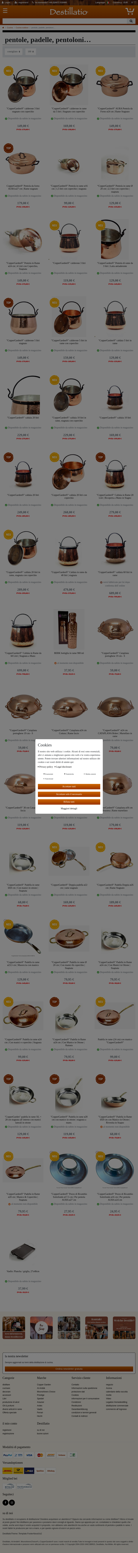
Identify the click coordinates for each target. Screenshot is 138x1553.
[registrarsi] (21, 2)
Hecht (39, 1416)
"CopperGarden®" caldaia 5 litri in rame (114, 342)
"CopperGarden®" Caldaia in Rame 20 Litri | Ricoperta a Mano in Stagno (115, 496)
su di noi (40, 1430)
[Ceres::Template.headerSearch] (131, 21)
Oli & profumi (8, 1405)
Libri (4, 1398)
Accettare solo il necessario (69, 794)
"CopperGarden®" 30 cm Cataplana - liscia (23, 809)
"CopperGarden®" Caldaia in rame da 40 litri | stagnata (69, 574)
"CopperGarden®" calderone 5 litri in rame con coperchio (69, 342)
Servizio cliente (81, 1378)
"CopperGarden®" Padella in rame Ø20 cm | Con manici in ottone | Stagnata (23, 888)
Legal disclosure (63, 767)
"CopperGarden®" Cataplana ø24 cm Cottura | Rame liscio (69, 732)
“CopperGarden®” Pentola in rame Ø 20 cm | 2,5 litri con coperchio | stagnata (115, 189)
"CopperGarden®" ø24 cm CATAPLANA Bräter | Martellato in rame (115, 733)
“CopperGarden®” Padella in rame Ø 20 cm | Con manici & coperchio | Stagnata (69, 965)
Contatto (75, 1384)
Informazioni (114, 1378)
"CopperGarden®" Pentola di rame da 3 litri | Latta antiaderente (115, 264)
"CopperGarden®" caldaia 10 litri (115, 417)
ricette (108, 1395)
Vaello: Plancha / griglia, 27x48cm (23, 1271)
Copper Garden (44, 1384)
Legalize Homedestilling (116, 1402)
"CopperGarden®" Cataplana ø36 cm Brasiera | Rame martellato (115, 809)
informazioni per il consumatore (85, 1398)
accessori (7, 1395)
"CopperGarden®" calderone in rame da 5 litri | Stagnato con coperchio (68, 110)
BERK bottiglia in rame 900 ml (69, 653)
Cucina (10, 28)
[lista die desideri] (134, 2)
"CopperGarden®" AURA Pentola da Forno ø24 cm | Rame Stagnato (114, 110)
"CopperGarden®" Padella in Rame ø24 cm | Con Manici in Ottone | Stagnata (115, 965)
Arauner (40, 1402)
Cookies (75, 1395)
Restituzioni (77, 1405)
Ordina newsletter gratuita (68, 1368)
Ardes (39, 1405)
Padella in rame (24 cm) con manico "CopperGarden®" (115, 1041)
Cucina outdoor (22, 28)
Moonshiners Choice (46, 1392)
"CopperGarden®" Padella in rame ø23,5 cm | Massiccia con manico (23, 964)
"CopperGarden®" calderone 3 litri (69, 263)
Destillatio (43, 1423)
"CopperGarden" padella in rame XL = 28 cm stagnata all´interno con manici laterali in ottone (23, 1120)
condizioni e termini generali (84, 1412)
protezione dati (78, 1392)
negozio (109, 1384)
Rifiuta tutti (69, 802)
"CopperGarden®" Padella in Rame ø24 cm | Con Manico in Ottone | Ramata (69, 1042)
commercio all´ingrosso (116, 1409)
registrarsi (7, 1430)
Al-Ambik (41, 1388)
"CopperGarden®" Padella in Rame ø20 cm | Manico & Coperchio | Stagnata (23, 1197)
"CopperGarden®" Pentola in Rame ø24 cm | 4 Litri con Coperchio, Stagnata (23, 266)
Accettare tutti (69, 786)
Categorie (8, 1378)
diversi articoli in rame (12, 1409)
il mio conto (10, 1423)
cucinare (6, 1388)
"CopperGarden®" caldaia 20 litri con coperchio (69, 496)
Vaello (39, 1409)
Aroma (109, 1388)
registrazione (8, 1433)
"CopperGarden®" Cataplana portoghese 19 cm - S (115, 654)
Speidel (40, 1398)
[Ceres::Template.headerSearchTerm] (65, 21)
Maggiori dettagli (69, 808)
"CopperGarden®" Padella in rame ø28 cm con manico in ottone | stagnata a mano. (69, 1120)
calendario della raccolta (117, 1392)
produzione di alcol (11, 1402)
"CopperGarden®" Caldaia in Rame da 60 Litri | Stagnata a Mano (23, 654)
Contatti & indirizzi (80, 1416)
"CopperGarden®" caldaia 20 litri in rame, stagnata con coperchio (23, 574)
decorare (6, 1392)
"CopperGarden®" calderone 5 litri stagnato (23, 342)
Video (108, 1398)
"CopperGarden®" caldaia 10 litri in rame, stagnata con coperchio (69, 419)
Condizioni (76, 1402)
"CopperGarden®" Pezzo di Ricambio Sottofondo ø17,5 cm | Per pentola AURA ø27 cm (69, 1197)
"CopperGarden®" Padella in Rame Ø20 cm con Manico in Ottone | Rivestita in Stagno (115, 1120)
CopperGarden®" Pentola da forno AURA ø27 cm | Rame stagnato (23, 187)
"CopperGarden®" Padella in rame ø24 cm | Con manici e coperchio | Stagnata (23, 1041)
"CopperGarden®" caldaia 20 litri (23, 417)
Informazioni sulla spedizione (84, 1388)
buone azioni (42, 1433)
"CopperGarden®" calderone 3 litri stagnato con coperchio (23, 110)
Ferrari (40, 1412)
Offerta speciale (10, 1412)
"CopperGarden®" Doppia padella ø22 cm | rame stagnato (69, 886)
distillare (6, 1384)
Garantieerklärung (80, 1409)
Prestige (40, 1395)
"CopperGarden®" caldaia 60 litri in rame (115, 574)
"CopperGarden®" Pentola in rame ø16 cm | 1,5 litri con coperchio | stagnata (68, 187)
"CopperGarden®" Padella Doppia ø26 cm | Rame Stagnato (115, 886)
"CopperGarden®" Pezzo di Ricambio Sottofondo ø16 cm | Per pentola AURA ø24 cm (115, 1197)
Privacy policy (46, 767)
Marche (41, 1378)
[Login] (6, 2)
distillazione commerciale (117, 1405)
